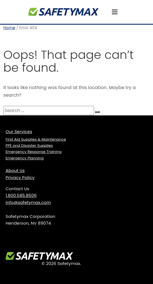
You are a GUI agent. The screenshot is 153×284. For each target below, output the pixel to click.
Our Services (19, 131)
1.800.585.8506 (21, 195)
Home (9, 28)
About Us (15, 170)
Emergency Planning (25, 158)
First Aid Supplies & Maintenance (36, 139)
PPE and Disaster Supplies (29, 145)
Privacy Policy (20, 177)
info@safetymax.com (28, 202)
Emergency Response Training (34, 151)
